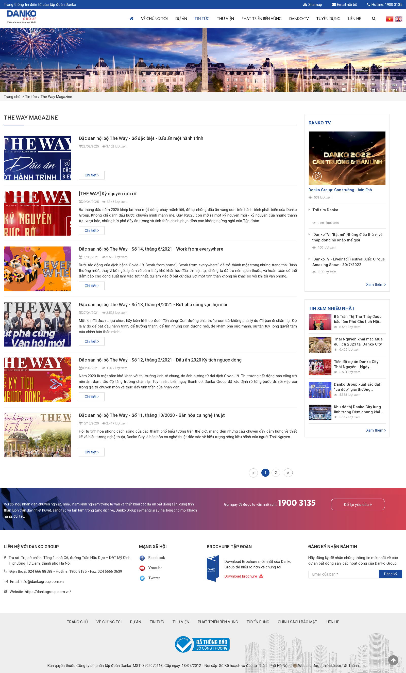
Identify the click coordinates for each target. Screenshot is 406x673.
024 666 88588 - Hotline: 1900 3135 (57, 571)
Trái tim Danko (325, 210)
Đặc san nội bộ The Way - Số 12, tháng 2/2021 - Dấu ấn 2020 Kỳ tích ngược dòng (160, 360)
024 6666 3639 (110, 571)
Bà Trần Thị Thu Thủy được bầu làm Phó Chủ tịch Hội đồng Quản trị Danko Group (358, 319)
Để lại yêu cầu (358, 504)
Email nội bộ (344, 4)
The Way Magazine (56, 96)
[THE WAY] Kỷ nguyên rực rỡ (107, 193)
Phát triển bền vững (262, 18)
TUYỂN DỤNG (328, 18)
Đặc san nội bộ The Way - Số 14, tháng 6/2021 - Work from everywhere (151, 249)
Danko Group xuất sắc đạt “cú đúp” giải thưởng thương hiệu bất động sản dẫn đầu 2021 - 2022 (357, 387)
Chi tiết (92, 175)
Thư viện (225, 18)
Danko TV (320, 122)
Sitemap (312, 4)
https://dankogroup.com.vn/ (48, 591)
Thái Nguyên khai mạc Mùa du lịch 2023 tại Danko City (358, 342)
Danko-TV (299, 18)
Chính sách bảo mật (297, 622)
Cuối (289, 472)
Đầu (253, 472)
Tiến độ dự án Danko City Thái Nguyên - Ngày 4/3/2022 (356, 364)
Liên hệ (354, 18)
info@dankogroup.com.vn (42, 581)
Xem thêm (376, 284)
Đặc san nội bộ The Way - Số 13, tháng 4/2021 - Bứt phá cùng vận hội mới (153, 304)
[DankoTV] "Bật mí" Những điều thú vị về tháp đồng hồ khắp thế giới (347, 237)
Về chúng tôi (154, 18)
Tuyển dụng (258, 622)
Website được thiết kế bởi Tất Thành (326, 665)
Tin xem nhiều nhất (332, 308)
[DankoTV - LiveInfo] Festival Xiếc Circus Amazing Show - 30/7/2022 (348, 262)
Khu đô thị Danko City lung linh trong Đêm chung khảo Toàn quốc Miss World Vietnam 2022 (358, 410)
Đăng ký (390, 574)
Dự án (181, 18)
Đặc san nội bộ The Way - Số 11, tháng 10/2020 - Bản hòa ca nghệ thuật (152, 415)
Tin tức (202, 18)
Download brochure (244, 576)
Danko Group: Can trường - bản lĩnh (340, 190)
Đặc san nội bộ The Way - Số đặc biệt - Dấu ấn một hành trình (141, 138)
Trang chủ (12, 96)
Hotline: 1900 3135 (384, 4)
